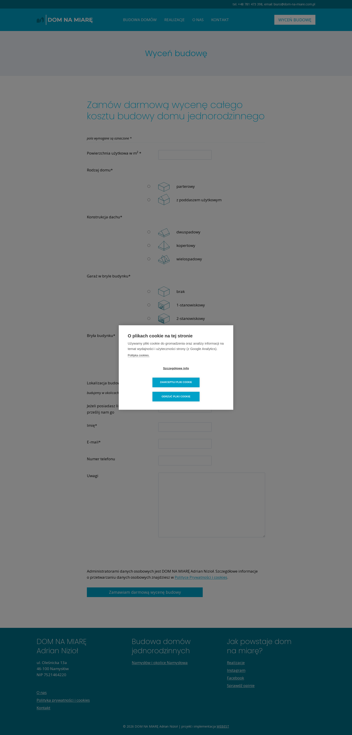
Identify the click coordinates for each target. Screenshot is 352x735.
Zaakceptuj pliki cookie (202, 375)
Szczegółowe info (150, 375)
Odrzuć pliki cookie (176, 389)
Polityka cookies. (139, 362)
